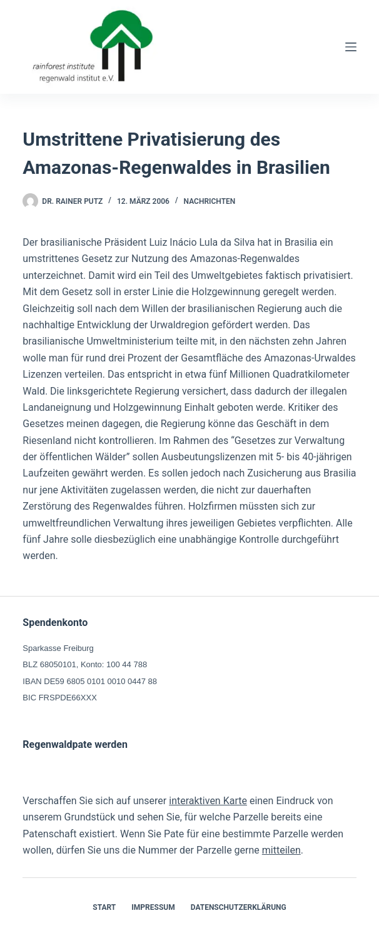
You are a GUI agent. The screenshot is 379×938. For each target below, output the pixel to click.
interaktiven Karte (208, 801)
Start (104, 907)
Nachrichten (210, 201)
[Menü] (350, 47)
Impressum (152, 907)
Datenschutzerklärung (238, 907)
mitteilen (281, 850)
